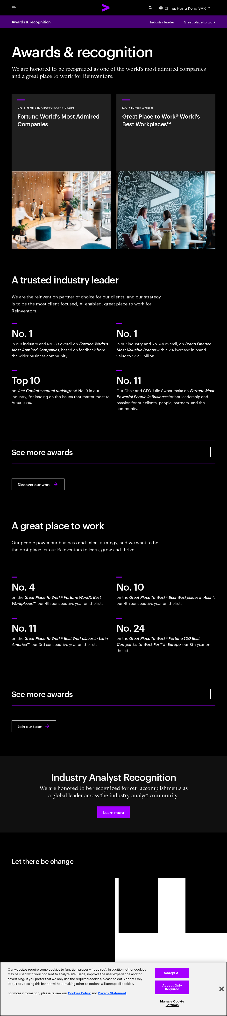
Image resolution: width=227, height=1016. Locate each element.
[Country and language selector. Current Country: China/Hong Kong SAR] (185, 8)
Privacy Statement (112, 993)
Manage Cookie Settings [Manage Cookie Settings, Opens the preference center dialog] (172, 1003)
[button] (113, 812)
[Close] (221, 989)
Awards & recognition (31, 21)
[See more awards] (210, 452)
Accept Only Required (172, 987)
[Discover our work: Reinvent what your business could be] (38, 484)
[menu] (14, 8)
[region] (113, 989)
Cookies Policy (79, 993)
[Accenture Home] (106, 8)
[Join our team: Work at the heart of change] (34, 726)
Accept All (172, 972)
